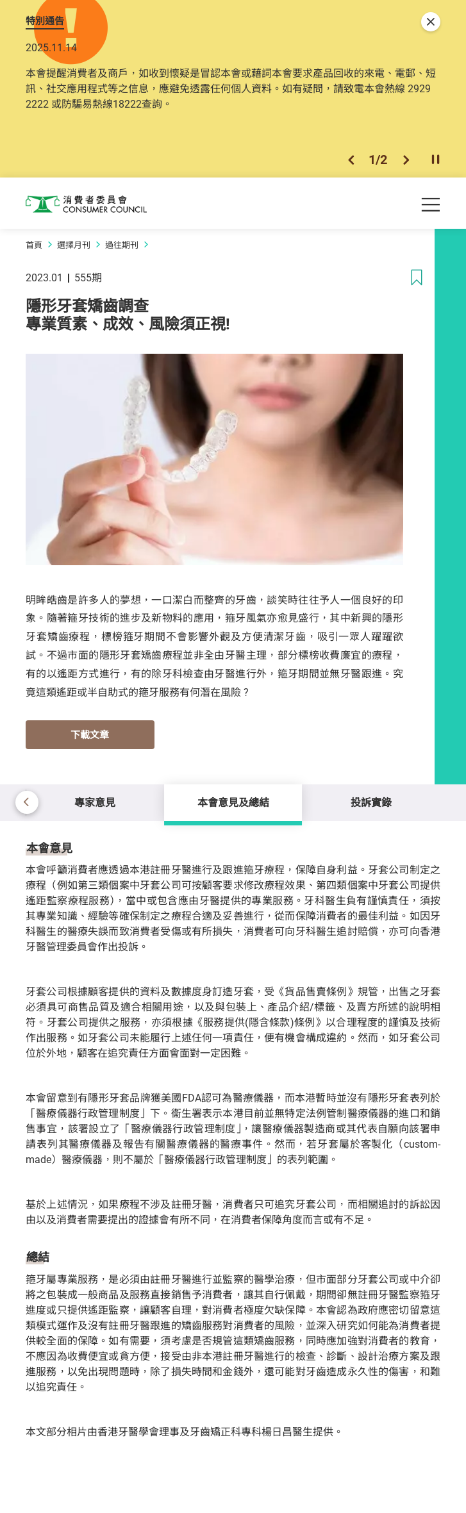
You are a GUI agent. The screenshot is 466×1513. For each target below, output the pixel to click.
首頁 (34, 245)
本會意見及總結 (233, 802)
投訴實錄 (371, 802)
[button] (351, 160)
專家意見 (94, 802)
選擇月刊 (73, 245)
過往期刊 (121, 245)
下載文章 (90, 734)
